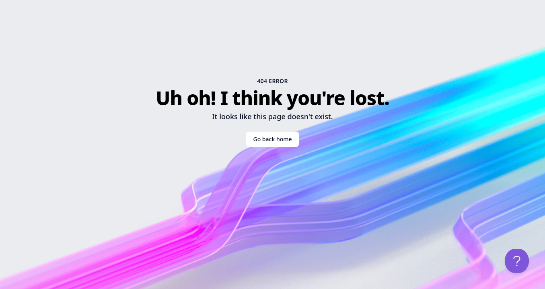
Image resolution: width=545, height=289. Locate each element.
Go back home (272, 139)
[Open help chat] (517, 261)
